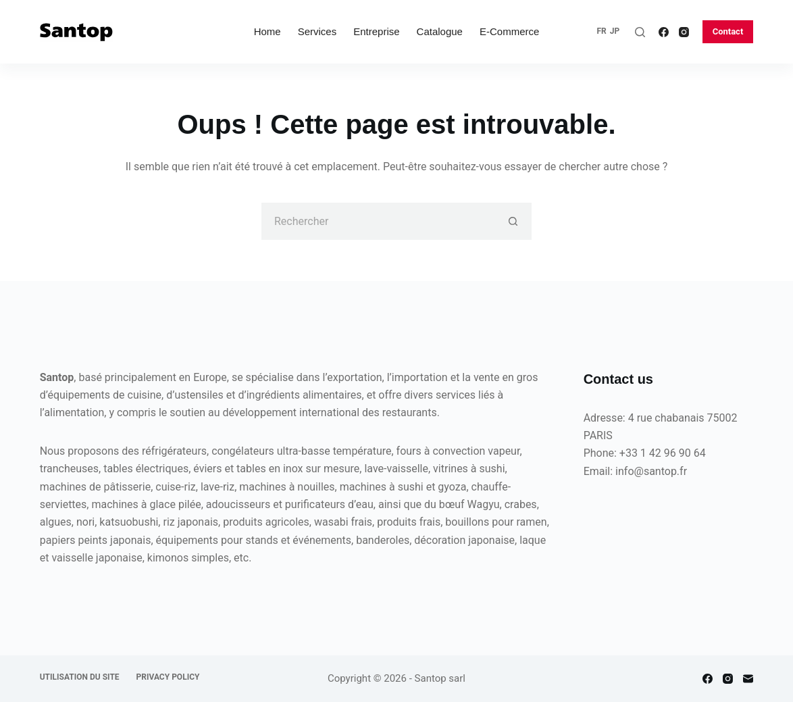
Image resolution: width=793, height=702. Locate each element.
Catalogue (440, 31)
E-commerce (509, 31)
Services (317, 31)
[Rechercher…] (377, 221)
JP (614, 31)
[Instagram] (684, 32)
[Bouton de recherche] (513, 221)
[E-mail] (748, 679)
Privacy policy (168, 677)
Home (267, 31)
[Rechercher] (640, 32)
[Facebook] (664, 32)
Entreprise (376, 31)
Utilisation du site (80, 677)
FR (601, 31)
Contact (728, 31)
